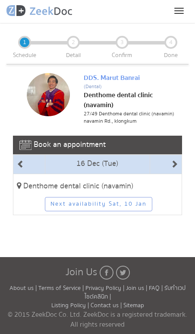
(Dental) (93, 87)
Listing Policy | (71, 305)
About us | (23, 288)
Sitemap (133, 305)
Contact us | (107, 305)
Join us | (136, 288)
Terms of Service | (61, 288)
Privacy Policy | (105, 288)
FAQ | (156, 288)
